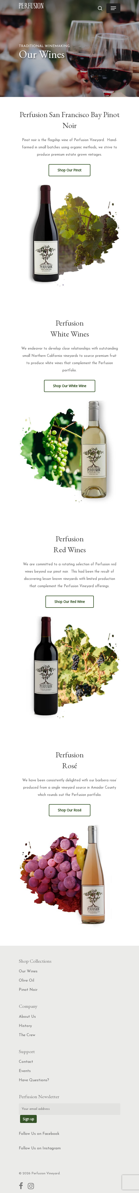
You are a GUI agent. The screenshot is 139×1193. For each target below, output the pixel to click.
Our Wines (28, 971)
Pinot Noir (28, 990)
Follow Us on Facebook (39, 1134)
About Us (27, 1017)
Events (25, 1071)
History (25, 1026)
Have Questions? (34, 1080)
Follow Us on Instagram (40, 1148)
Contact (26, 1062)
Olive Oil (26, 981)
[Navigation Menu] (113, 8)
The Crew (27, 1035)
